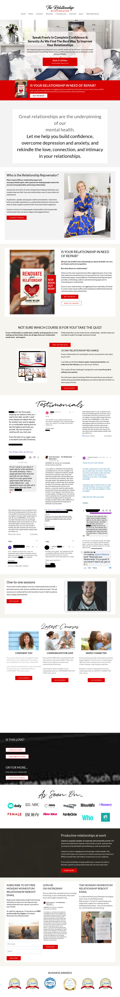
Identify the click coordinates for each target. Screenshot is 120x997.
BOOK (23, 14)
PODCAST (72, 14)
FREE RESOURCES (92, 14)
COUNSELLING (60, 14)
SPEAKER (49, 14)
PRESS (30, 14)
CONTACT (39, 14)
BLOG (81, 14)
